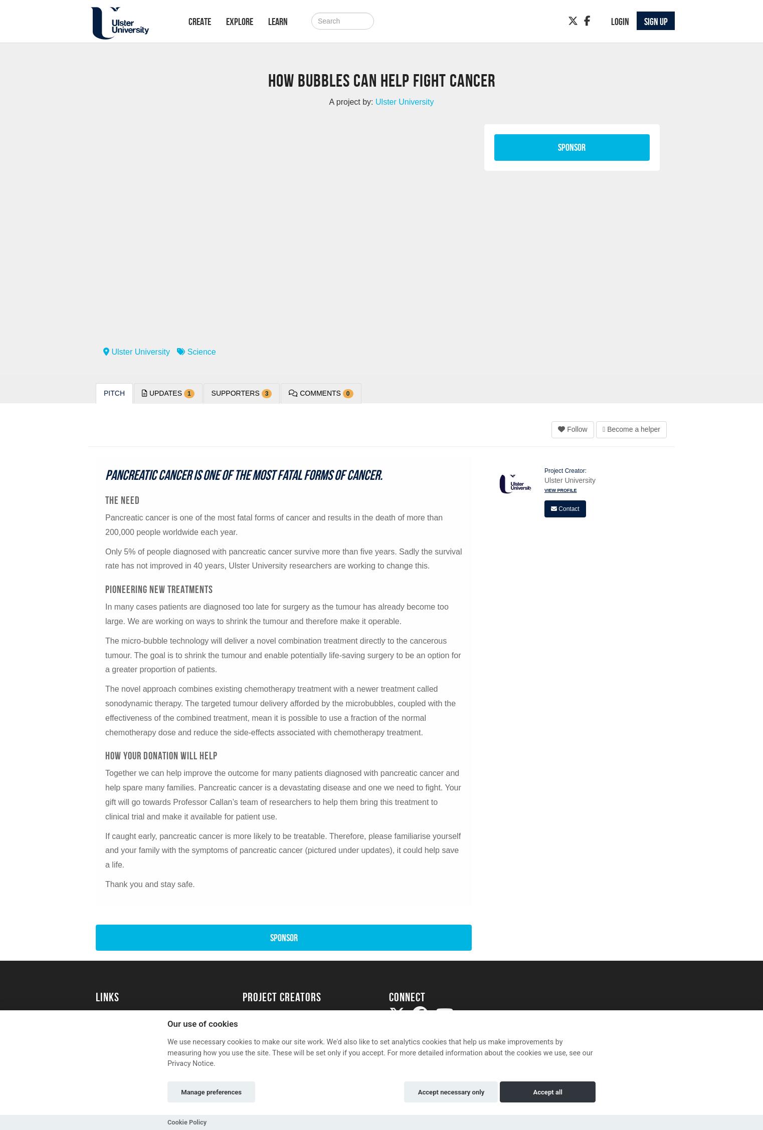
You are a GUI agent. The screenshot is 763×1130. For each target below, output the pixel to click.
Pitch (114, 393)
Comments (321, 393)
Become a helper (631, 429)
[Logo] (129, 23)
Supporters (242, 393)
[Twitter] (573, 21)
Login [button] (620, 21)
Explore (239, 21)
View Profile (560, 490)
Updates (168, 393)
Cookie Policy (187, 1122)
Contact (565, 508)
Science (196, 352)
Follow (572, 429)
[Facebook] (587, 21)
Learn (278, 21)
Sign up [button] (656, 21)
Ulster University (136, 352)
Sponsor (572, 147)
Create (199, 21)
